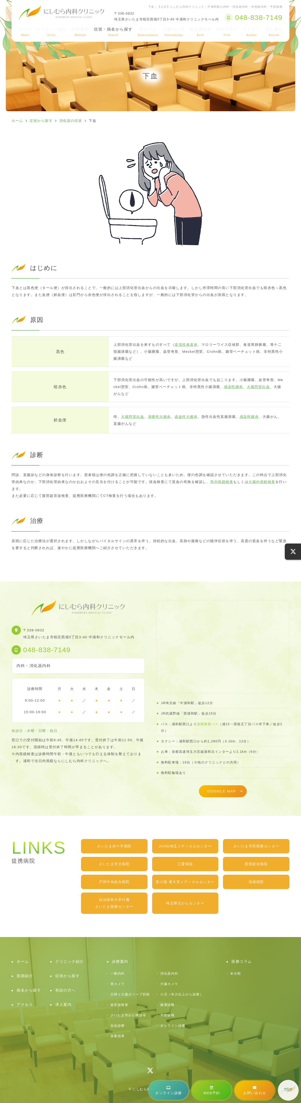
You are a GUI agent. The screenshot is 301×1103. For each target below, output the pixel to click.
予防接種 (167, 1015)
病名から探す (29, 990)
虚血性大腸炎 (186, 417)
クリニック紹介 (52, 31)
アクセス (251, 31)
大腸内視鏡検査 (261, 482)
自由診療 (117, 1025)
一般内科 (117, 973)
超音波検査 (200, 31)
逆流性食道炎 (186, 344)
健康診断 (167, 1005)
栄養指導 (117, 1036)
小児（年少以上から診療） (181, 994)
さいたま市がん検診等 (128, 1015)
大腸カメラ (174, 31)
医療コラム (242, 961)
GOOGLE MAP (221, 791)
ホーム (25, 31)
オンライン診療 (168, 1090)
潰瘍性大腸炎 (159, 417)
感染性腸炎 (233, 387)
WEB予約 (211, 1090)
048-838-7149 (47, 650)
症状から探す (67, 976)
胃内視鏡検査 (221, 482)
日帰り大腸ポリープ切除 (130, 994)
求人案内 (273, 31)
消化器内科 (169, 973)
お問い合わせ (254, 1090)
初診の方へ (227, 31)
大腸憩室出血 (258, 387)
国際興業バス (207, 724)
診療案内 (80, 31)
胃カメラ (148, 31)
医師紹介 (25, 976)
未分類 (235, 973)
